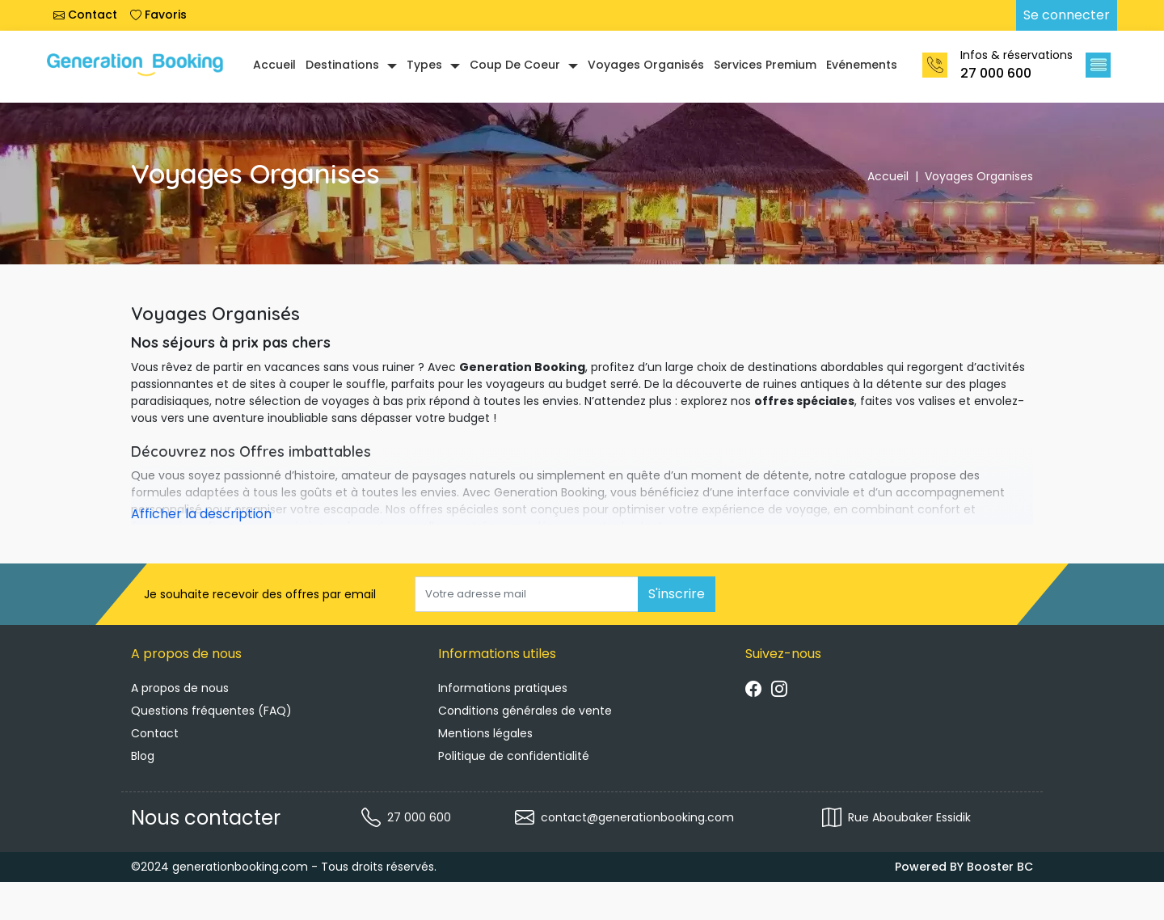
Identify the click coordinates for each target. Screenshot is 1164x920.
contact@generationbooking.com (637, 817)
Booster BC (1000, 867)
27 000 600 (995, 73)
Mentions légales (485, 733)
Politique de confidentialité (513, 756)
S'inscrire (676, 593)
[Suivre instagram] (779, 690)
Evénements (861, 65)
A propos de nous (180, 688)
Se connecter (1066, 15)
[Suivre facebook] (753, 690)
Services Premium (765, 65)
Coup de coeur (515, 65)
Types (424, 65)
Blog (142, 756)
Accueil (274, 65)
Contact (85, 14)
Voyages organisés (646, 65)
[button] (1098, 65)
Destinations (342, 65)
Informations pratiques (502, 688)
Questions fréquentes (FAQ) (211, 711)
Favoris (158, 14)
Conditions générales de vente (525, 711)
